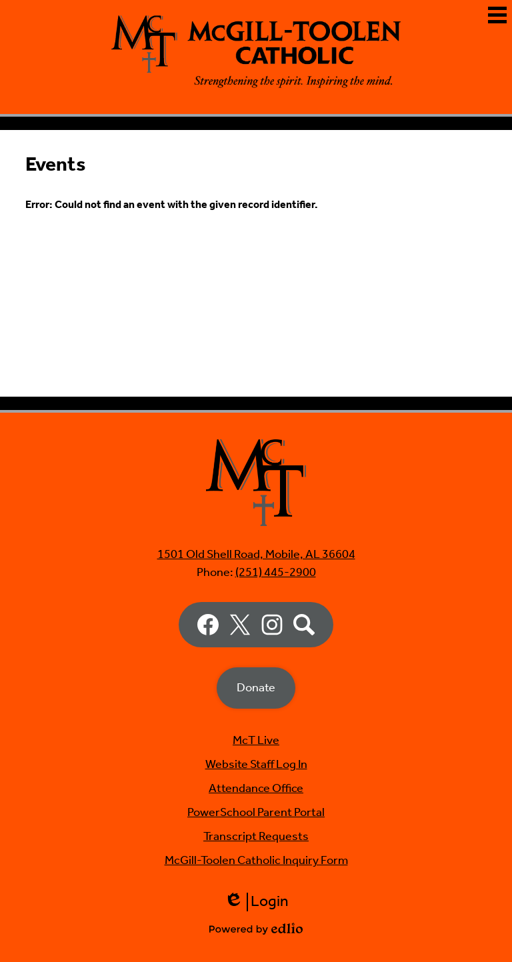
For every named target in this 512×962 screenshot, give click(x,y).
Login (256, 902)
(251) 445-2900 (275, 572)
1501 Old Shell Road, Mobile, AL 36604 (256, 554)
